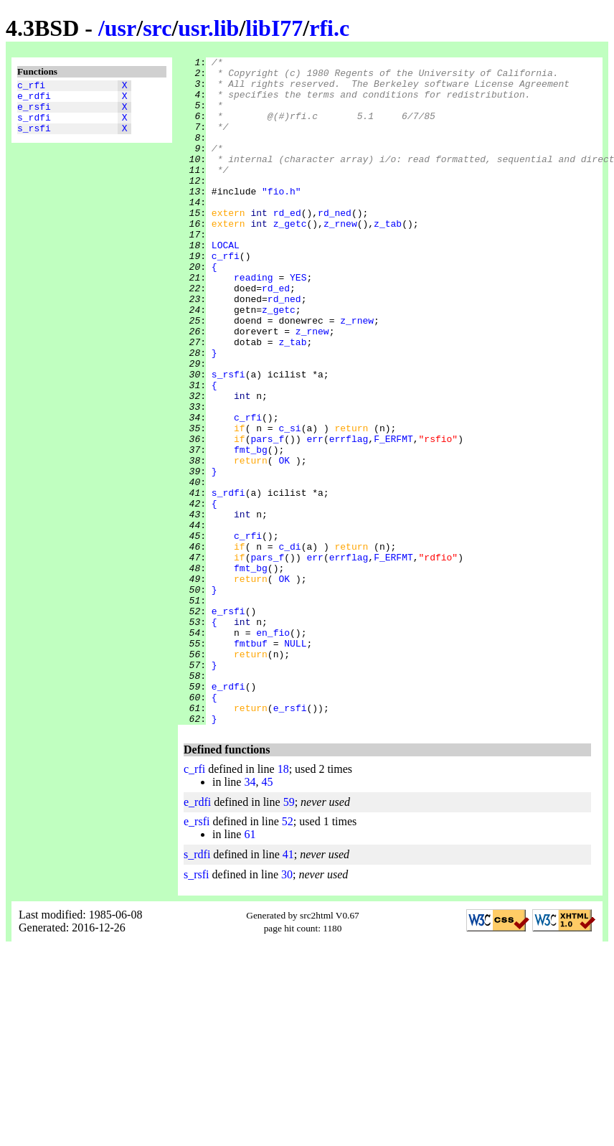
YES (298, 322)
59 (289, 935)
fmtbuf (251, 761)
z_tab (388, 257)
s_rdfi (34, 125)
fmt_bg (251, 528)
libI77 (274, 28)
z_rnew (340, 257)
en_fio (273, 748)
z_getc (290, 257)
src (157, 28)
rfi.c (329, 28)
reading (253, 322)
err (314, 515)
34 (249, 915)
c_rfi (31, 86)
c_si (289, 503)
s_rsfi (34, 138)
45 (267, 915)
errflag (349, 515)
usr (120, 28)
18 (283, 902)
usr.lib (208, 28)
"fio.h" (281, 218)
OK (284, 541)
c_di (289, 645)
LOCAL (226, 283)
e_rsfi (34, 112)
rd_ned (334, 244)
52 (287, 955)
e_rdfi (34, 99)
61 (249, 968)
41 (288, 988)
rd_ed (287, 244)
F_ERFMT (393, 515)
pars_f (267, 515)
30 (287, 1008)
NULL (295, 761)
